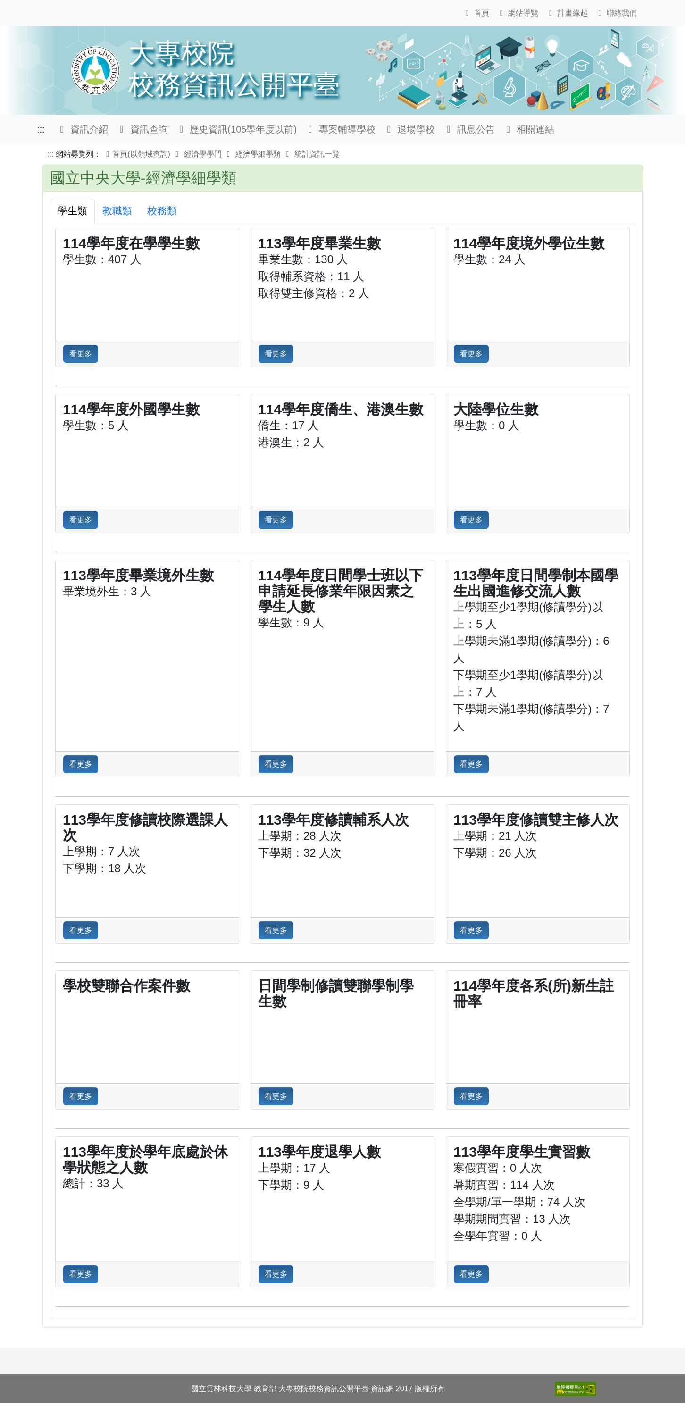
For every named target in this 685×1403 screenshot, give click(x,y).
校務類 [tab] (162, 210)
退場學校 (409, 129)
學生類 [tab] (72, 210)
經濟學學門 (203, 154)
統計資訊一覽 (317, 154)
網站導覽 (517, 13)
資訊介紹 (82, 129)
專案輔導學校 (340, 129)
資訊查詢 (142, 129)
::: (41, 129)
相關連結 (528, 129)
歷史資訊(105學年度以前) (236, 129)
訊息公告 (469, 129)
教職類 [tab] (117, 210)
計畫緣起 (566, 13)
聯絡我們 (616, 13)
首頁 (475, 13)
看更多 (80, 354)
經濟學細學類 (258, 154)
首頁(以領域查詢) (136, 154)
